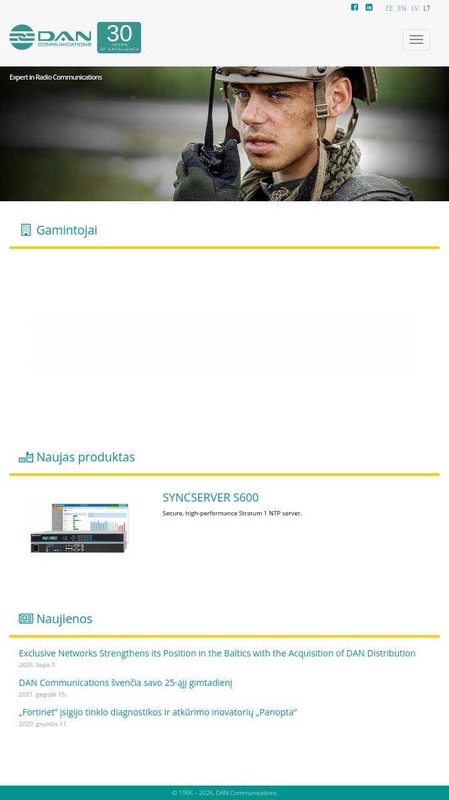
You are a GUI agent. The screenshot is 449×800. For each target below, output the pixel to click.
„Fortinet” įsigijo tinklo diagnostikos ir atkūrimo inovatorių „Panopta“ (158, 712)
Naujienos (64, 619)
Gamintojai (66, 229)
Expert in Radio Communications (55, 77)
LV (415, 8)
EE (389, 8)
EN (402, 8)
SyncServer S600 (211, 498)
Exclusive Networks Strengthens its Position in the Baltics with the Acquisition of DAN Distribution (217, 653)
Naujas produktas (85, 457)
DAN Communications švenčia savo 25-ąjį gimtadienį (126, 682)
